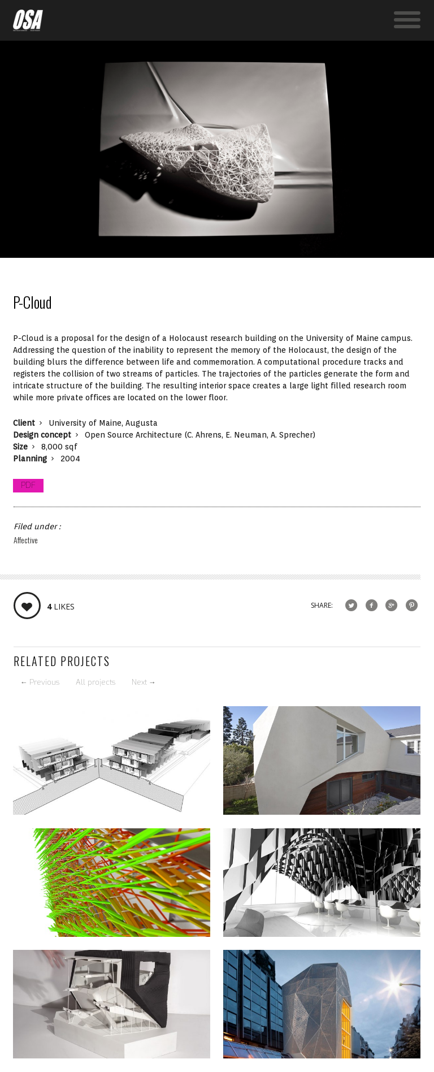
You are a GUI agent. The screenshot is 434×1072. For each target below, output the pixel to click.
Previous (39, 682)
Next (144, 682)
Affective (26, 540)
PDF (28, 485)
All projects (95, 682)
